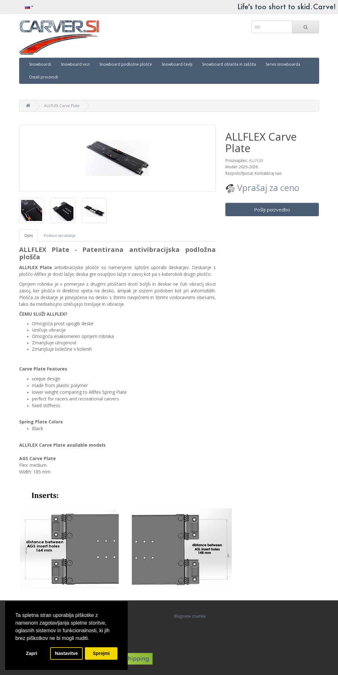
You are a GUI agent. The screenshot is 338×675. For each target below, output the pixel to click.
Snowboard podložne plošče (125, 64)
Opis (28, 235)
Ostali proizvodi (43, 77)
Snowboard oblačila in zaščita (229, 64)
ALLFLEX (256, 160)
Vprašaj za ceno (262, 188)
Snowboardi (40, 64)
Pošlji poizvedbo (272, 209)
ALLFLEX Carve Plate (62, 105)
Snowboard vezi (75, 64)
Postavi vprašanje (60, 235)
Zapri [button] (31, 653)
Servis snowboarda (283, 64)
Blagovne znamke (190, 616)
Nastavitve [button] (66, 653)
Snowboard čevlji (176, 64)
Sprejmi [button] (101, 653)
